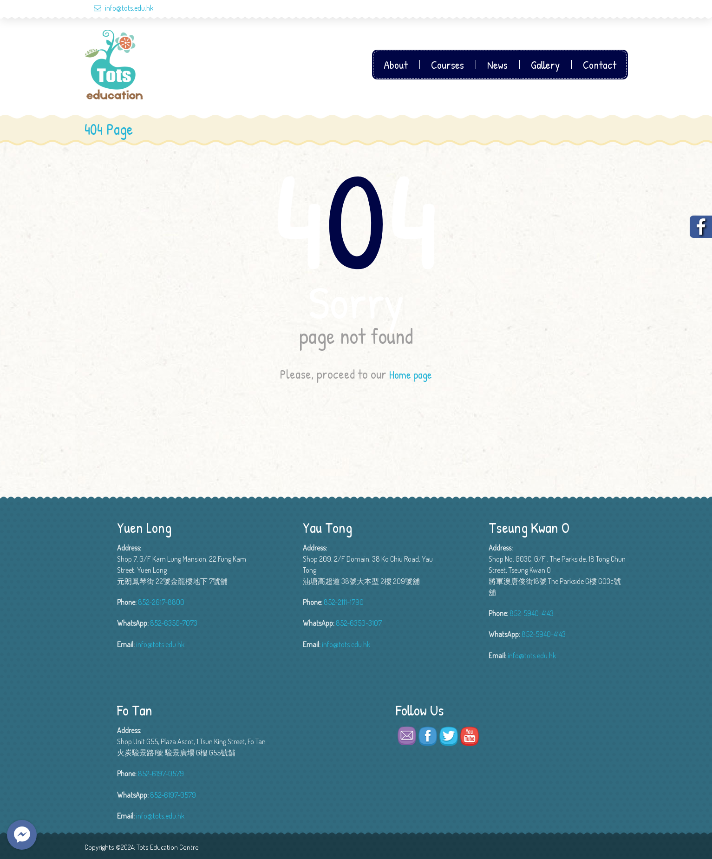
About (395, 64)
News (497, 64)
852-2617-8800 (161, 602)
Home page (410, 373)
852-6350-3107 (359, 623)
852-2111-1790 (344, 602)
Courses (447, 64)
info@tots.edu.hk (119, 8)
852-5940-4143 (532, 613)
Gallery (545, 64)
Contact (599, 64)
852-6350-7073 (173, 623)
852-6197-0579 (161, 773)
